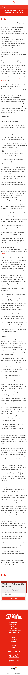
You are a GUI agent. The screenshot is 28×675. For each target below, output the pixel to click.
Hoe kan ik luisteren (13, 635)
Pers (14, 644)
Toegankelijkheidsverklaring (13, 631)
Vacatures (13, 639)
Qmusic (3, 253)
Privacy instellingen (13, 624)
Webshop (14, 646)
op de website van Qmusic (15, 106)
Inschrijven (13, 599)
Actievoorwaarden (13, 622)
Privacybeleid (14, 629)
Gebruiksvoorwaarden (14, 633)
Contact (13, 637)
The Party (14, 648)
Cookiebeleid (13, 626)
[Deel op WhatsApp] (5, 19)
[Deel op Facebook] (1, 19)
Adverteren (13, 641)
